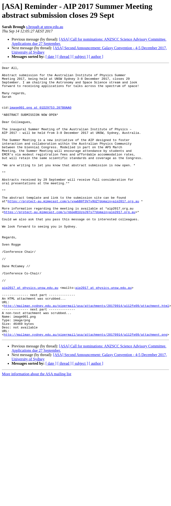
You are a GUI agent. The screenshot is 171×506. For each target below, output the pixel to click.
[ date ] (51, 57)
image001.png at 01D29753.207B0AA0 (40, 116)
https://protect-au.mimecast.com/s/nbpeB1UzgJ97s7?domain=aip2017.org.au (69, 241)
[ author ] (96, 57)
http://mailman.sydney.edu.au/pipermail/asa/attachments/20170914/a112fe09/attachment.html (86, 354)
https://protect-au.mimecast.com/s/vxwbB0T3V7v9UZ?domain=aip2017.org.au (73, 228)
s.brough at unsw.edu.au (44, 27)
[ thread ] (64, 57)
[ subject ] (80, 57)
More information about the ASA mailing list (36, 428)
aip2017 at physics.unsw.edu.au (30, 332)
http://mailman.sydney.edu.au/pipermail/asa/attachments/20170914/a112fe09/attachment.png (85, 388)
